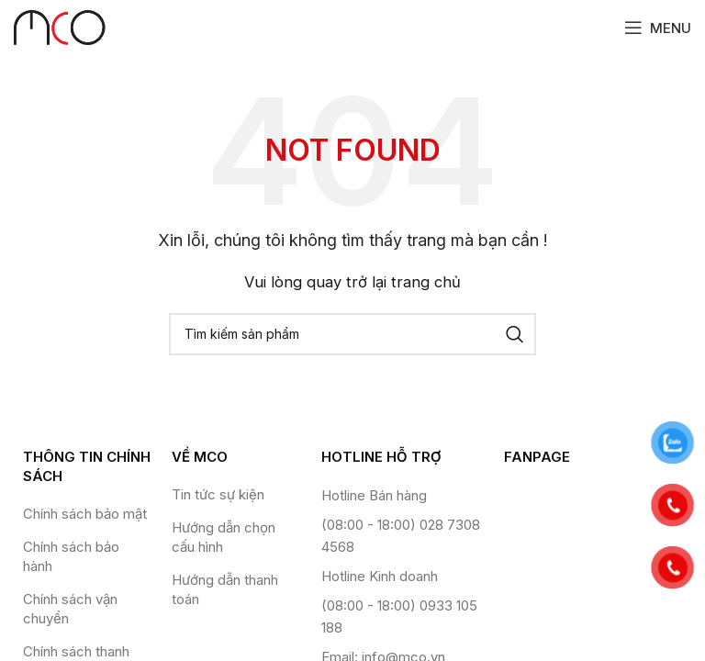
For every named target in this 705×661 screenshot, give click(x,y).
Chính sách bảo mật (85, 513)
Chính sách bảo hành (71, 556)
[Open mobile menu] (657, 27)
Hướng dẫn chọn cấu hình (223, 537)
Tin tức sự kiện (218, 494)
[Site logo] (60, 26)
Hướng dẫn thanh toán (225, 589)
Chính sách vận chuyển (70, 608)
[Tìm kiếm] (352, 334)
